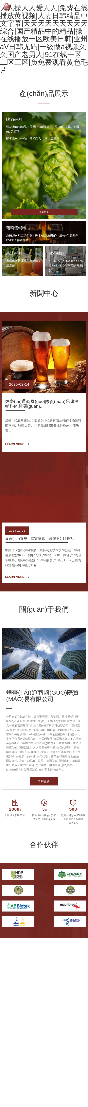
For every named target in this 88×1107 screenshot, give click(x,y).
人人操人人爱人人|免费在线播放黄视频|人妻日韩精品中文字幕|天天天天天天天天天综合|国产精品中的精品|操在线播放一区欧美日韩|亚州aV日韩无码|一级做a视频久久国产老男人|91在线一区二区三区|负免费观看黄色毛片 (44, 39)
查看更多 (44, 212)
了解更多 (44, 781)
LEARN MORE (14, 444)
